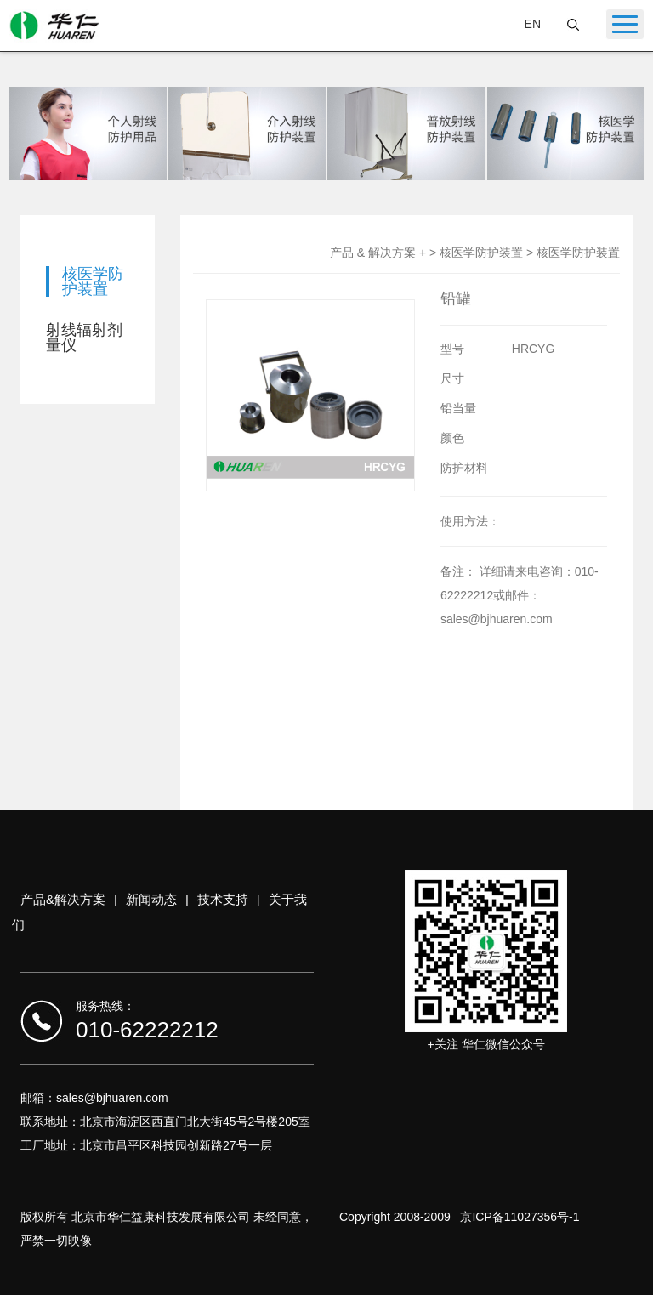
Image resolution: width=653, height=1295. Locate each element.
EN (533, 24)
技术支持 (222, 899)
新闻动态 (151, 899)
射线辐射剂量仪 (84, 337)
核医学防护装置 (92, 281)
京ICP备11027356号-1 (519, 1217)
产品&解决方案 (62, 899)
